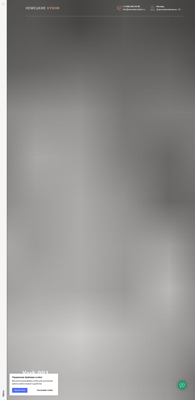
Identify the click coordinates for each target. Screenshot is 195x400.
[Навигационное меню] (3, 4)
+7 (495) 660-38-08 (131, 6)
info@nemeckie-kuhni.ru (134, 9)
